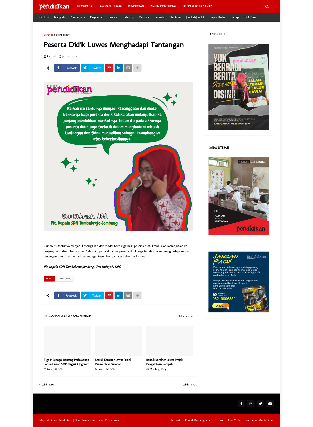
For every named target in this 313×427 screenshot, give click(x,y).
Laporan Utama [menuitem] (110, 6)
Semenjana (78, 17)
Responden (96, 17)
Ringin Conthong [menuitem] (163, 6)
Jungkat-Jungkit (195, 17)
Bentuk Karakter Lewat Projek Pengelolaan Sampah (113, 362)
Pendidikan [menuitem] (136, 6)
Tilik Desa (250, 17)
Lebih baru (48, 384)
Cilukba (44, 17)
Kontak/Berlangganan (198, 420)
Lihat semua (186, 316)
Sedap (235, 17)
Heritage (175, 17)
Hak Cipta (234, 420)
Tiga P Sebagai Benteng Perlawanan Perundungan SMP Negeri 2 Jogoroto (66, 362)
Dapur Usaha (217, 17)
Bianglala (60, 17)
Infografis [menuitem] (84, 6)
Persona (144, 17)
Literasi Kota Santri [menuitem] (197, 6)
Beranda (48, 34)
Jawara (113, 17)
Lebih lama (189, 384)
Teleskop (128, 17)
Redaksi (175, 420)
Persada (160, 17)
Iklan (220, 420)
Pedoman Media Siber (260, 420)
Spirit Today (63, 34)
